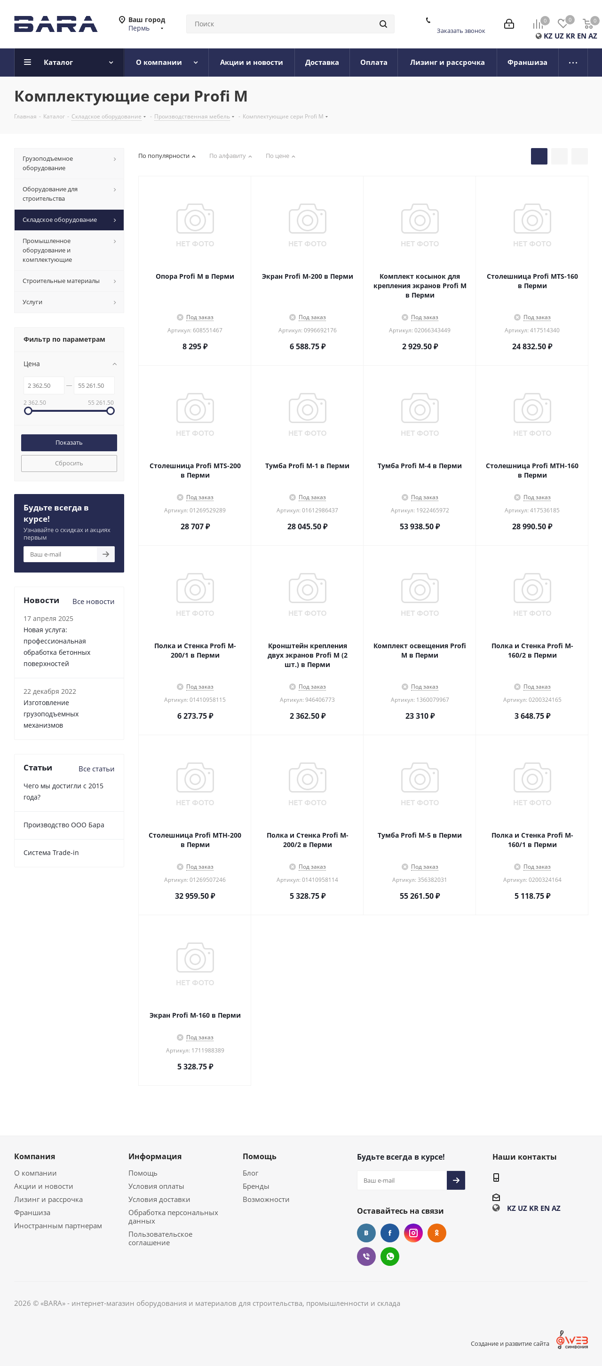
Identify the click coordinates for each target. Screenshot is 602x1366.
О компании (35, 1173)
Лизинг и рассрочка (48, 1199)
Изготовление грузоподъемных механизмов (51, 714)
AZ (592, 35)
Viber (366, 1256)
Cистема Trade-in (51, 852)
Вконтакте (366, 1233)
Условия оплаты (156, 1186)
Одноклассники (437, 1233)
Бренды (256, 1186)
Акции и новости (43, 1186)
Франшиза (32, 1212)
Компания (34, 1156)
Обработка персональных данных (173, 1216)
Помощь (143, 1173)
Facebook (389, 1233)
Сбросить (69, 463)
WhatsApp (389, 1256)
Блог (250, 1173)
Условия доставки (159, 1199)
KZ (548, 35)
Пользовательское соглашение (160, 1238)
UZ (559, 35)
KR (570, 35)
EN (581, 35)
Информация (155, 1156)
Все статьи (97, 768)
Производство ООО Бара (64, 824)
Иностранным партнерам (58, 1225)
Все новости (93, 601)
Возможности (266, 1199)
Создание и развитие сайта (510, 1343)
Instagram (413, 1233)
